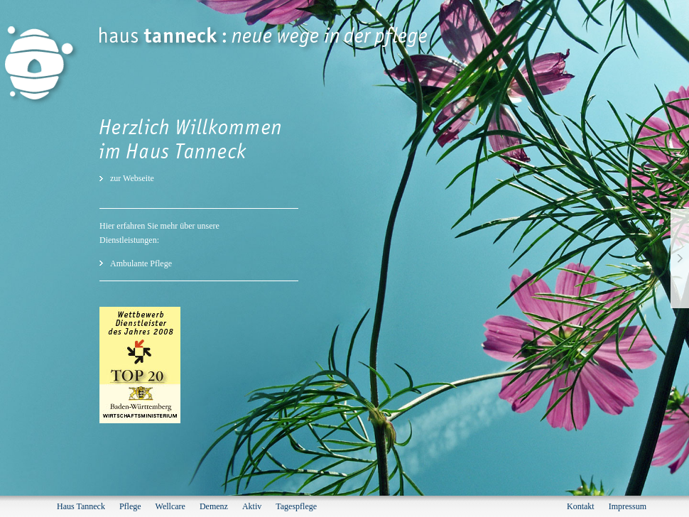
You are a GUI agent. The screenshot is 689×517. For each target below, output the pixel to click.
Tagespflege (296, 506)
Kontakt (581, 506)
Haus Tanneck (81, 506)
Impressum (627, 506)
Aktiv (251, 506)
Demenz (214, 506)
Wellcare (170, 506)
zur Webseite (132, 178)
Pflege (130, 506)
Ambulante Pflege (141, 263)
